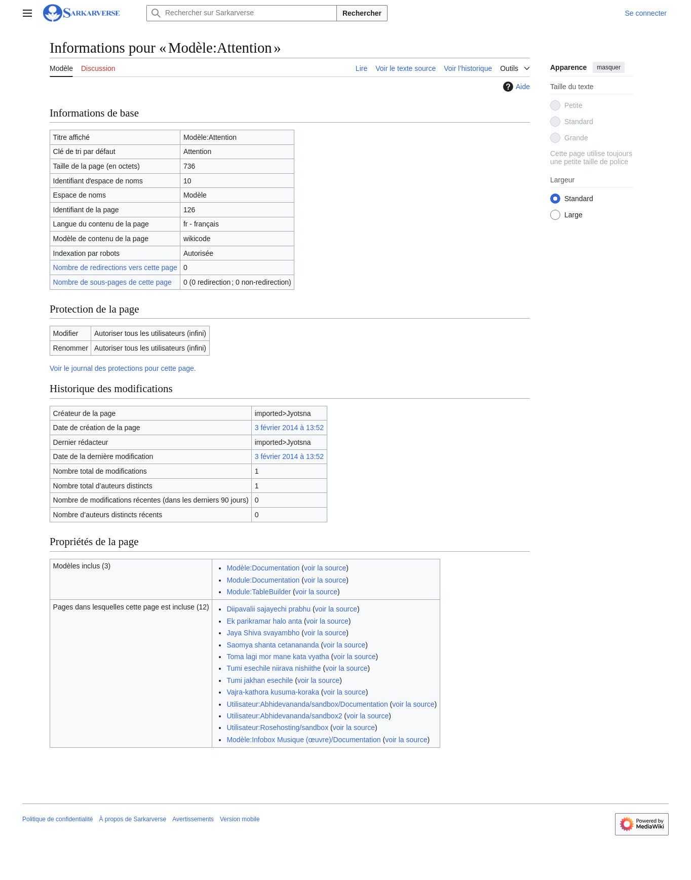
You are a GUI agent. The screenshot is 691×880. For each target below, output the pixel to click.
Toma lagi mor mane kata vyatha (277, 657)
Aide (515, 87)
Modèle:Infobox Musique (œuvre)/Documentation (303, 740)
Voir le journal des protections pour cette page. (123, 368)
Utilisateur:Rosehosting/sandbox (277, 727)
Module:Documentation (262, 580)
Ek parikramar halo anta (264, 621)
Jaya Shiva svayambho (262, 633)
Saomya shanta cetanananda (272, 645)
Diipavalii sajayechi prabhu (268, 609)
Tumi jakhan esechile (259, 680)
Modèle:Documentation (262, 568)
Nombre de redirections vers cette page (115, 267)
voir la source (325, 568)
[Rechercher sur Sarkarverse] (241, 13)
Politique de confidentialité (57, 819)
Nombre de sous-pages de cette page (112, 282)
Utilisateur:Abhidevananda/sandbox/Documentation (307, 704)
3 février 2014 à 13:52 (289, 428)
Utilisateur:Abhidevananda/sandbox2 (284, 716)
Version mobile (240, 819)
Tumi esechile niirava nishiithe (273, 668)
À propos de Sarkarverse (132, 819)
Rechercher (361, 13)
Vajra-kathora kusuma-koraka (272, 692)
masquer (609, 67)
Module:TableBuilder (258, 592)
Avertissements (193, 819)
